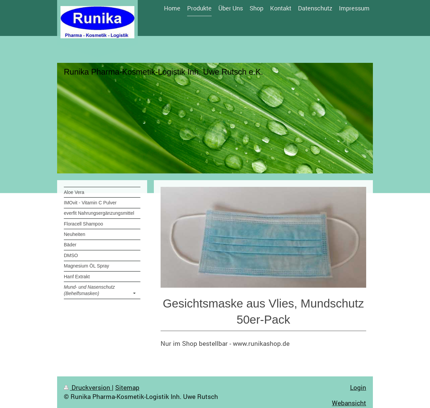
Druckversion (88, 387)
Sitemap (127, 387)
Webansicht (349, 403)
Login (358, 387)
